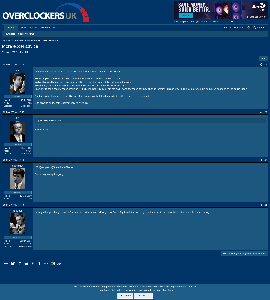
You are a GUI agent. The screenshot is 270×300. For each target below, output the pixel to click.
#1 (266, 64)
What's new (27, 27)
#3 (266, 160)
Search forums (26, 33)
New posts (9, 33)
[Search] (258, 28)
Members (46, 27)
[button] (36, 28)
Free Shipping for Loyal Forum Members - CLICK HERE (204, 21)
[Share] (260, 64)
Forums (11, 27)
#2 (266, 112)
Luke (7, 52)
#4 (266, 205)
